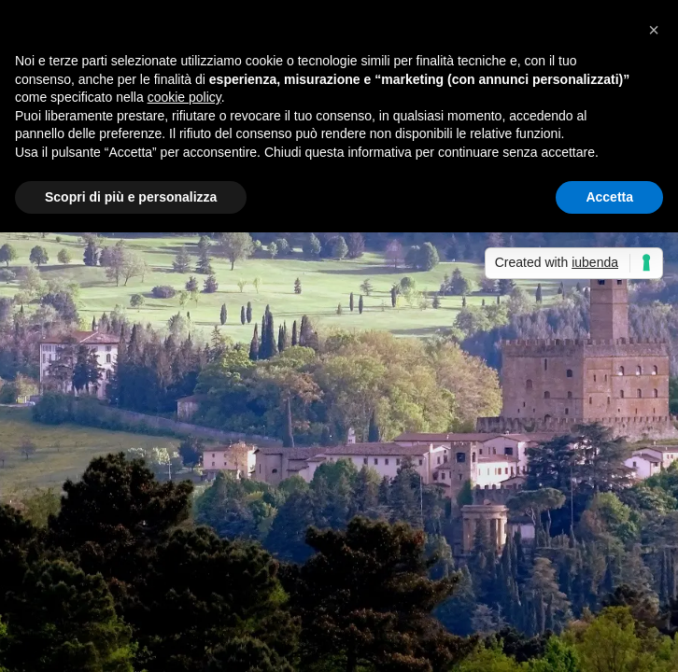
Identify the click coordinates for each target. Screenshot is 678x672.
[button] (654, 30)
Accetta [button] (609, 196)
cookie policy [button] (184, 97)
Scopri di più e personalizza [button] (131, 196)
